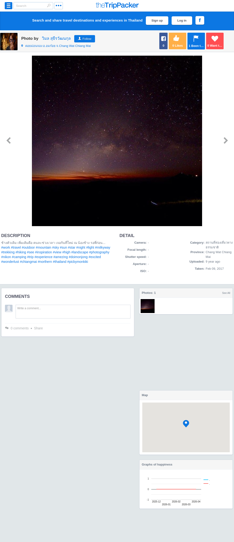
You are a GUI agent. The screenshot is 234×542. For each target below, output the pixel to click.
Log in (181, 20)
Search (49, 5)
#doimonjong (78, 257)
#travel (16, 247)
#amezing (60, 257)
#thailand (59, 262)
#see (30, 252)
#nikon (6, 257)
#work (5, 247)
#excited (95, 257)
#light (90, 247)
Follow (86, 38)
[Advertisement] (186, 352)
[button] (186, 423)
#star (71, 247)
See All (226, 292)
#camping (19, 257)
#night (80, 247)
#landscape (79, 252)
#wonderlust (10, 262)
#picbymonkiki (77, 262)
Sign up (157, 20)
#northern (45, 262)
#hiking (21, 252)
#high (66, 252)
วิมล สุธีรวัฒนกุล (56, 38)
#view (57, 252)
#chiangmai (28, 262)
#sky (55, 247)
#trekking (8, 252)
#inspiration (43, 252)
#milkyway (102, 247)
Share (38, 328)
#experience (43, 257)
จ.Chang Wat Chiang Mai (56, 46)
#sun (63, 247)
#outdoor (28, 247)
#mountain (43, 247)
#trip (30, 257)
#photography (99, 252)
